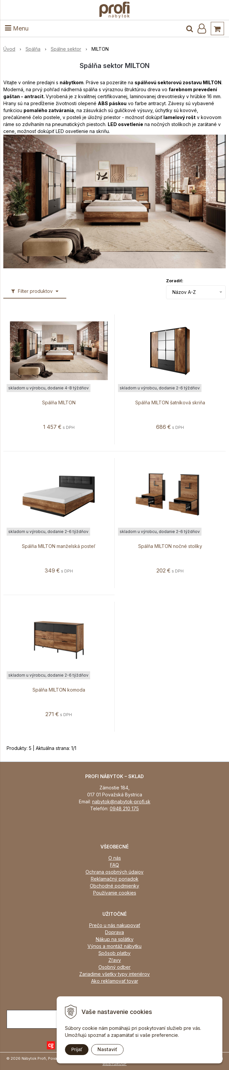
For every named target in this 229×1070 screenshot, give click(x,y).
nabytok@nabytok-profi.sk (121, 801)
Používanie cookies (114, 893)
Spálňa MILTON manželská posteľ (58, 546)
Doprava (114, 932)
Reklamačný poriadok (115, 879)
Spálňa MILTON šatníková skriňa (170, 402)
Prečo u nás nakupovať (114, 925)
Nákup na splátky (115, 939)
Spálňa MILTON (59, 402)
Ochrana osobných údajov (114, 872)
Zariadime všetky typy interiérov (114, 974)
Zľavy (114, 960)
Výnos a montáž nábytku (114, 946)
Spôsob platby (114, 953)
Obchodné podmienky (114, 886)
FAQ (114, 865)
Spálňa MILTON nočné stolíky (170, 546)
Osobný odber (114, 967)
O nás (114, 858)
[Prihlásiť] (202, 28)
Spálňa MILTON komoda (58, 690)
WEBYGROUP (114, 1063)
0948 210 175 (124, 808)
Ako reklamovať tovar (114, 981)
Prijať (76, 1049)
